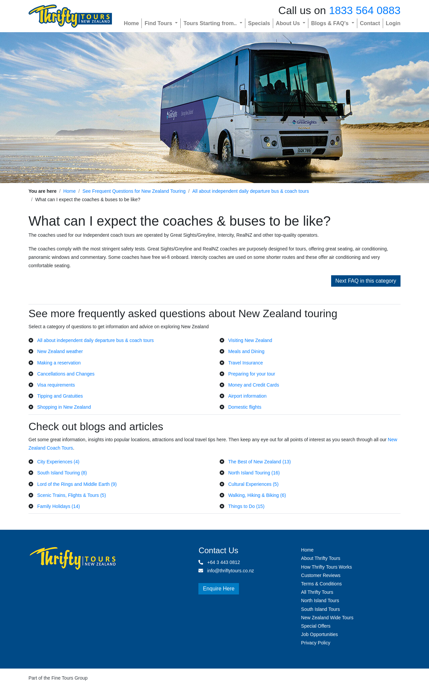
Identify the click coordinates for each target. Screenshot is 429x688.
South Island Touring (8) (62, 472)
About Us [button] (288, 23)
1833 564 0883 (365, 10)
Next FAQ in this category (365, 281)
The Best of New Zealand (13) (259, 461)
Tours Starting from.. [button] (210, 23)
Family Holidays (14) (58, 506)
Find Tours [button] (159, 23)
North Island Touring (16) (254, 472)
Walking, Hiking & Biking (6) (257, 495)
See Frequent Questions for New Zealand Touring (134, 191)
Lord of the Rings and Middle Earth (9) (77, 484)
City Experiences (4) (58, 461)
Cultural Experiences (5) (253, 484)
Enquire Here (218, 588)
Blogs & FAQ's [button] (330, 23)
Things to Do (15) (246, 506)
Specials (259, 23)
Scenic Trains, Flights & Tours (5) (71, 495)
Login (393, 23)
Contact (370, 23)
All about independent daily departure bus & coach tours (250, 191)
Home (131, 23)
